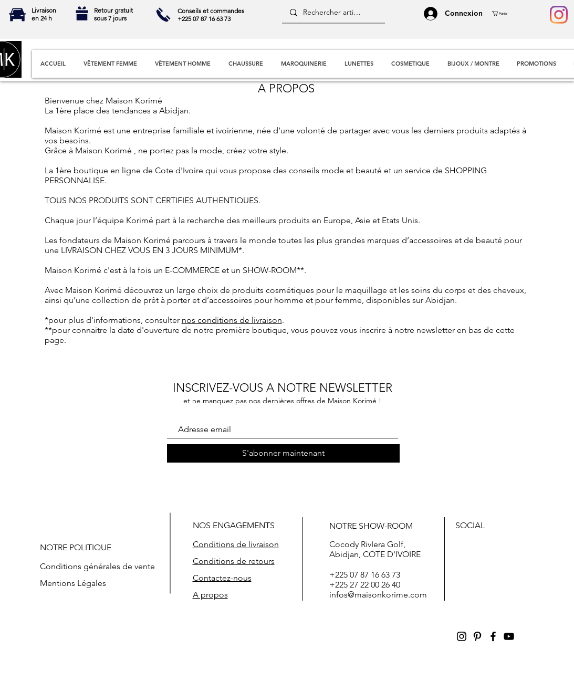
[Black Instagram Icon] (461, 636)
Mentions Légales (73, 583)
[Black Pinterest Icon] (477, 636)
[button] (503, 13)
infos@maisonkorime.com (378, 595)
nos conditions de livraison (232, 320)
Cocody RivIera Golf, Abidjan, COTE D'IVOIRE (375, 549)
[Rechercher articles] (333, 13)
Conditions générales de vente (97, 566)
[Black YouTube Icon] (509, 636)
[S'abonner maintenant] (283, 453)
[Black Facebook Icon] (493, 636)
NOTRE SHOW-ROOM (371, 526)
